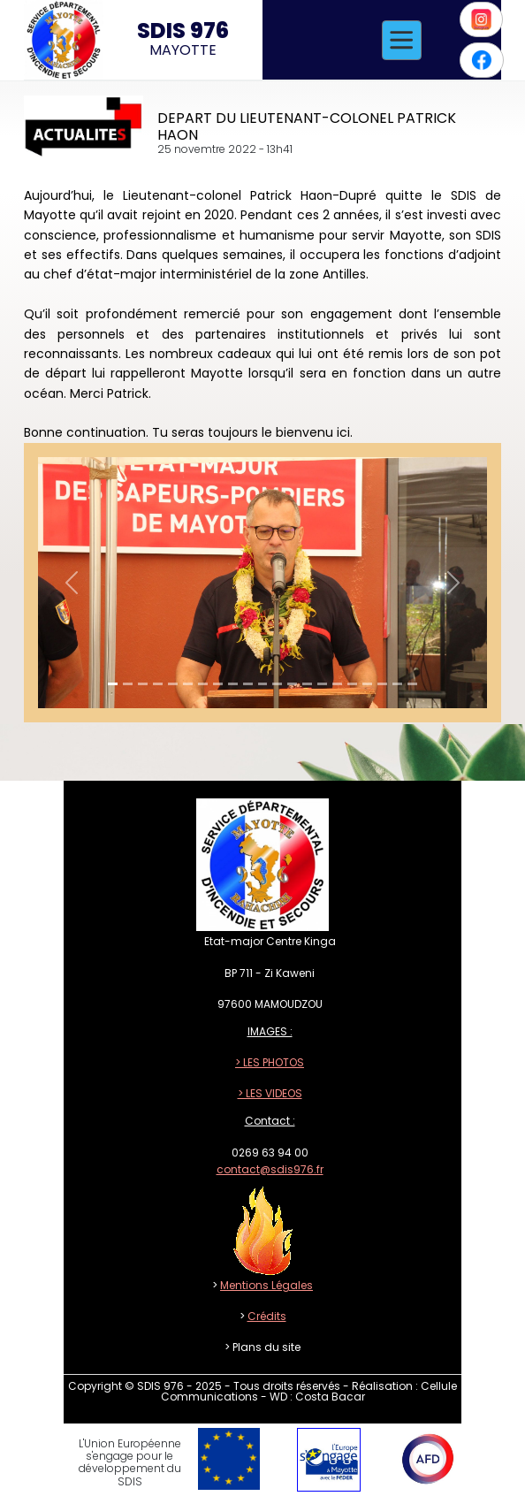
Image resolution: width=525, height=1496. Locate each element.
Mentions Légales (266, 1285)
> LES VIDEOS (270, 1093)
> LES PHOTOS (269, 1062)
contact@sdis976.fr (270, 1169)
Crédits (266, 1316)
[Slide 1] (113, 684)
